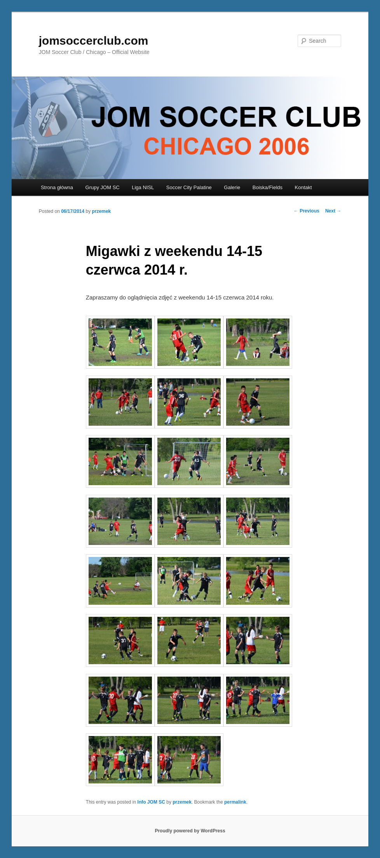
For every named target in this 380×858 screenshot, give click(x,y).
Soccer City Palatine (189, 187)
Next (333, 211)
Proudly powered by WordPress (190, 831)
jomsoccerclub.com (93, 40)
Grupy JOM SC (102, 187)
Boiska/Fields (267, 187)
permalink (235, 802)
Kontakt (303, 187)
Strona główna (57, 187)
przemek (101, 211)
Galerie (232, 187)
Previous (306, 211)
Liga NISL (143, 187)
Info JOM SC (151, 802)
